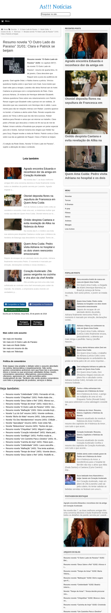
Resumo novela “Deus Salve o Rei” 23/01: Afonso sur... (30, 400)
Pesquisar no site (49, 14)
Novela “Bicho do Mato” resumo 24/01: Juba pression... (30, 416)
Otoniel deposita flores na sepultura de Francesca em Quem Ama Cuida (39, 199)
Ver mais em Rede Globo (14, 345)
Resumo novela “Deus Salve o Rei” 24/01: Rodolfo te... (30, 455)
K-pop (67, 209)
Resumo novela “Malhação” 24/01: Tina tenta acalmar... (31, 448)
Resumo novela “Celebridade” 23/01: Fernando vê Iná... (31, 394)
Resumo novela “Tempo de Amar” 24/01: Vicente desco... (31, 451)
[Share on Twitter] (15, 304)
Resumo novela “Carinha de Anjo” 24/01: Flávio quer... (30, 442)
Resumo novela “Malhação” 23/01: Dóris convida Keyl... (31, 410)
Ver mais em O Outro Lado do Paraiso (20, 342)
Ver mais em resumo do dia (15, 348)
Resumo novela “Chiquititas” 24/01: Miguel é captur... (29, 429)
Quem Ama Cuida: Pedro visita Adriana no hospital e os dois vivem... (86, 178)
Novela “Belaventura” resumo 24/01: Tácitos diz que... (30, 426)
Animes (68, 221)
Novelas (68, 196)
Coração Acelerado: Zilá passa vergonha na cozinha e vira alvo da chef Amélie (40, 274)
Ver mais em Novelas (12, 339)
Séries (67, 217)
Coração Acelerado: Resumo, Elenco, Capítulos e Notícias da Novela (90, 434)
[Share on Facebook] (40, 304)
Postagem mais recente (23, 323)
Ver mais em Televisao (13, 351)
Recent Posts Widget (71, 184)
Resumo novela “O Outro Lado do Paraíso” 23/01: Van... (31, 407)
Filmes (68, 213)
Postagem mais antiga (37, 323)
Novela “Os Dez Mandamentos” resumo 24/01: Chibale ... (31, 420)
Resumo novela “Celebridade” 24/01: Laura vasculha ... (30, 445)
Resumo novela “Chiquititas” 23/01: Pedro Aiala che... (30, 397)
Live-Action (69, 229)
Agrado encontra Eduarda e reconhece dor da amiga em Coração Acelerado (40, 172)
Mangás (68, 225)
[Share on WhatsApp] (16, 310)
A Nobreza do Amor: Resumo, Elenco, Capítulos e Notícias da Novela (90, 413)
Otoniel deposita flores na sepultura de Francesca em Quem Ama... (83, 102)
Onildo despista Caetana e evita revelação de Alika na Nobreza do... (83, 140)
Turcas (68, 200)
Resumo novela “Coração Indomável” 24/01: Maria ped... (31, 432)
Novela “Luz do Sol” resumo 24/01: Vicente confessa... (30, 413)
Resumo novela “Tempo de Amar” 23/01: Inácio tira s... (30, 404)
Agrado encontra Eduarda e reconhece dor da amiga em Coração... (84, 65)
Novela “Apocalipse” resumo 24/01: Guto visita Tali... (29, 423)
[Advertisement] (86, 251)
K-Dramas (69, 204)
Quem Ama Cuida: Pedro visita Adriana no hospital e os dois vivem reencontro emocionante (92, 303)
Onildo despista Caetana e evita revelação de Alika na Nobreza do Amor (39, 223)
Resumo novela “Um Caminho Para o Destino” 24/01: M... (32, 439)
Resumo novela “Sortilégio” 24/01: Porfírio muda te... (29, 435)
